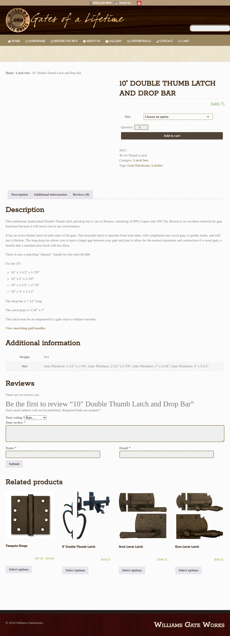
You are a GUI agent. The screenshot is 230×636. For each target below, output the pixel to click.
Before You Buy (64, 41)
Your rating (15, 417)
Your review (16, 422)
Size (128, 116)
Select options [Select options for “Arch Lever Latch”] (132, 570)
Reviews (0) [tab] (81, 194)
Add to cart (172, 135)
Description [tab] (19, 194)
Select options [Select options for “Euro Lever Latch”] (188, 570)
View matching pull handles (25, 328)
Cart (183, 41)
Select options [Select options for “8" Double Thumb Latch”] (75, 570)
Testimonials (139, 41)
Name (11, 448)
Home (14, 41)
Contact (164, 41)
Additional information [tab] (50, 194)
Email (125, 448)
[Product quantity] (141, 127)
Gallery (113, 41)
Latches (157, 165)
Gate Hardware (139, 165)
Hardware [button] (35, 41)
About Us (91, 41)
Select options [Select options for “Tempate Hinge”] (19, 569)
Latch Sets (23, 73)
